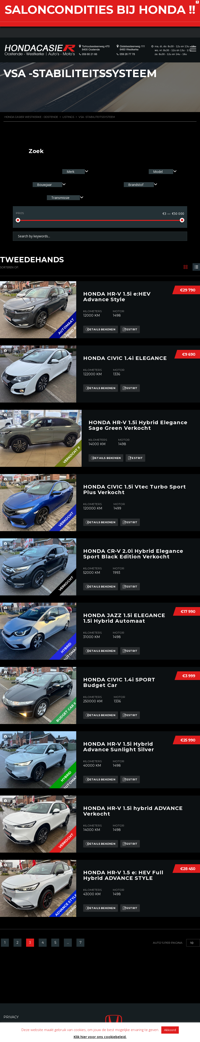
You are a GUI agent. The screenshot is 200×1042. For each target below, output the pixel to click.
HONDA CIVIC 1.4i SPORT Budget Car (119, 678)
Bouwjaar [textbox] (44, 184)
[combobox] (75, 171)
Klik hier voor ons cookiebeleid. (100, 1036)
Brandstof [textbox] (135, 184)
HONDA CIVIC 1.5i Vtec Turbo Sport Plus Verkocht (134, 485)
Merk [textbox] (70, 171)
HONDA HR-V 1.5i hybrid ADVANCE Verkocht (133, 806)
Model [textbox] (158, 171)
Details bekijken (103, 325)
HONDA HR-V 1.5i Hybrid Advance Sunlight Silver (118, 742)
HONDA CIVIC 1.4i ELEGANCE (125, 354)
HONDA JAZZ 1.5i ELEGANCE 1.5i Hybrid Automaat (124, 613)
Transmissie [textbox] (60, 197)
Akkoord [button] (170, 1030)
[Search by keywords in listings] (100, 236)
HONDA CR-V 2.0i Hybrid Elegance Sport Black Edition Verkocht (133, 549)
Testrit (137, 325)
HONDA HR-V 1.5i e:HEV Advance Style (117, 292)
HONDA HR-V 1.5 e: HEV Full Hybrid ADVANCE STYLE (123, 871)
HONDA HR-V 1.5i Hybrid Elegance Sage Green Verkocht (138, 421)
